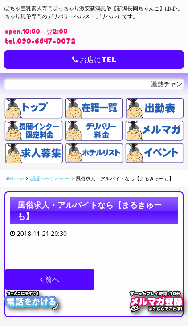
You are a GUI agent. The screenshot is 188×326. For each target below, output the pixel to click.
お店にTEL (94, 59)
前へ (49, 279)
